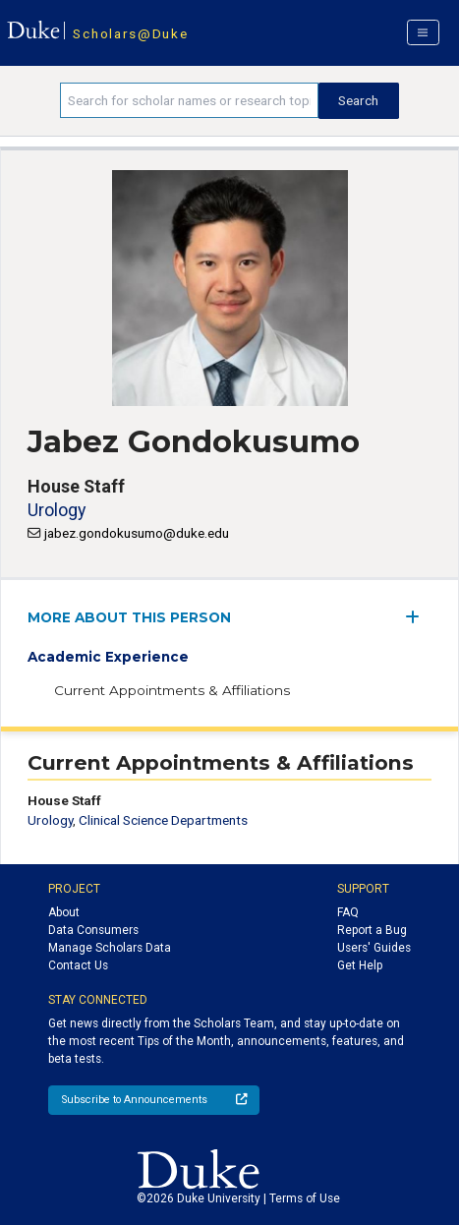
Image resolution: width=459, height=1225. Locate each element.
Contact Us (78, 965)
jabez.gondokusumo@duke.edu (136, 533)
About (64, 912)
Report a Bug (372, 930)
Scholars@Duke (130, 33)
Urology (57, 509)
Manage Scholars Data (109, 948)
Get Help (359, 965)
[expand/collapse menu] (418, 617)
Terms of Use (304, 1198)
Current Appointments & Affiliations (172, 690)
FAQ (348, 912)
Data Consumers (93, 930)
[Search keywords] (189, 100)
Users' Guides (374, 948)
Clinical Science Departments (163, 820)
